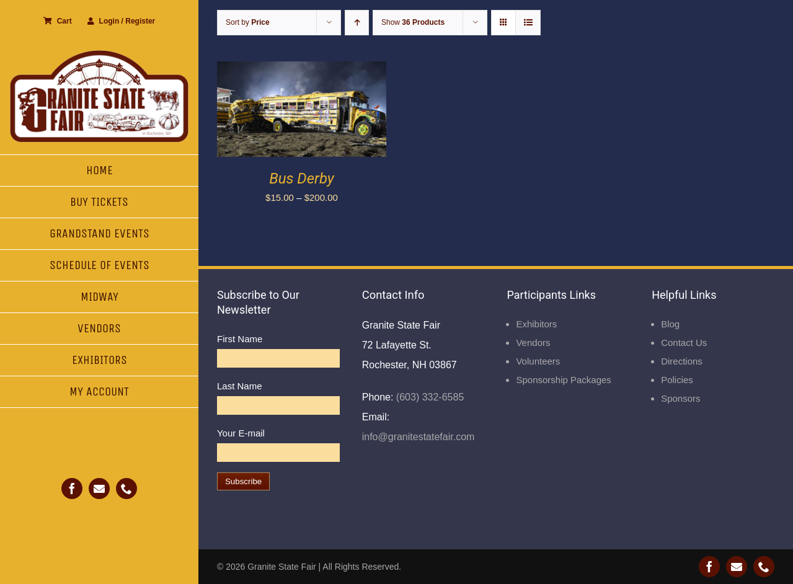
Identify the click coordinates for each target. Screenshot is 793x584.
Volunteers (538, 361)
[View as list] (528, 23)
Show (413, 22)
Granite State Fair (281, 567)
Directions (681, 361)
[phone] (126, 488)
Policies (677, 379)
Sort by (248, 22)
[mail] (99, 488)
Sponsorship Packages (563, 379)
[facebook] (71, 488)
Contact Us (684, 342)
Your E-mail (241, 433)
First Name (239, 339)
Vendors (533, 342)
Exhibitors (536, 324)
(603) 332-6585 (428, 397)
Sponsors (680, 398)
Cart (57, 21)
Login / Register (121, 21)
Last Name (239, 386)
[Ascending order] (357, 22)
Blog (670, 324)
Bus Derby (301, 178)
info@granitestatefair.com (418, 436)
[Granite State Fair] (99, 54)
